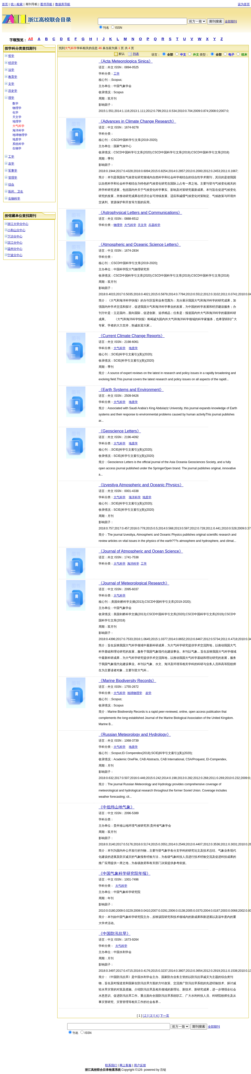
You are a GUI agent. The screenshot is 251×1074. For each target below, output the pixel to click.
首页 (5, 4)
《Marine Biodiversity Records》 (127, 681)
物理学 (16, 108)
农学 (11, 163)
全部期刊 (231, 21)
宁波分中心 (14, 255)
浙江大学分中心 (17, 224)
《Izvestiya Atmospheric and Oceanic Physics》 (141, 485)
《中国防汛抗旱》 (114, 933)
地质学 (16, 139)
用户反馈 (140, 1065)
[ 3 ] (151, 1015)
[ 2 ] (145, 1015)
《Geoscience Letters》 (120, 431)
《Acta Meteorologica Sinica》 (126, 61)
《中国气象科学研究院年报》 (124, 873)
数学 (15, 103)
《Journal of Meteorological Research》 (134, 583)
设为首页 (244, 4)
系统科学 (18, 144)
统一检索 (17, 4)
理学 (11, 97)
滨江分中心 (14, 242)
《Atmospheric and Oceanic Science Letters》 (140, 244)
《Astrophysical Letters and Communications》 (140, 212)
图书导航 (46, 4)
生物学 (16, 148)
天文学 (16, 117)
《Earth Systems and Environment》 (131, 390)
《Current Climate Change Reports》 (132, 336)
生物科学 (14, 198)
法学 (11, 70)
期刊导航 (32, 4)
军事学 (12, 170)
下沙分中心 (14, 236)
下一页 (164, 1015)
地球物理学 (19, 135)
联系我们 (111, 1065)
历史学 (12, 91)
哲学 (11, 56)
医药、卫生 (15, 191)
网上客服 (125, 1065)
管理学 (12, 177)
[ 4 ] (156, 1015)
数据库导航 (62, 4)
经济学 (12, 63)
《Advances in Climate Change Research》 (137, 121)
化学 (15, 112)
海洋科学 (18, 130)
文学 (11, 84)
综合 (11, 184)
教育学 (12, 77)
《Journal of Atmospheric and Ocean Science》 (141, 551)
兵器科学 (154, 225)
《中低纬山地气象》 (116, 807)
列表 (136, 54)
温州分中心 (14, 249)
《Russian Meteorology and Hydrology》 (135, 734)
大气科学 (18, 126)
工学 (11, 156)
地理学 (16, 121)
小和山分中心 (16, 230)
